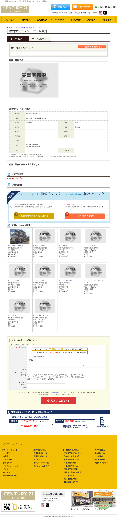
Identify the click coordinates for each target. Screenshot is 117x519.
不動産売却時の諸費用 (72, 473)
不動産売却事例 (70, 464)
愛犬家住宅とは (40, 460)
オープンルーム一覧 (41, 464)
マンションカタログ (41, 467)
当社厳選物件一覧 (40, 454)
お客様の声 (7, 464)
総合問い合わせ (100, 454)
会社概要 (6, 454)
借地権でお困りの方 (71, 457)
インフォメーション (11, 467)
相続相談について (71, 483)
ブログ (5, 470)
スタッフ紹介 (8, 460)
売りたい (40, 39)
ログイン (6, 473)
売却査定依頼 (99, 460)
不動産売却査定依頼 (71, 460)
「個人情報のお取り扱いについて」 (63, 393)
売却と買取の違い (71, 480)
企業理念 (6, 457)
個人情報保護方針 (10, 477)
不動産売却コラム (71, 467)
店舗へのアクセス (101, 464)
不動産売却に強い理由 (72, 454)
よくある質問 (69, 477)
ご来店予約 (98, 457)
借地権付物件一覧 (40, 457)
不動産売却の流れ (71, 470)
